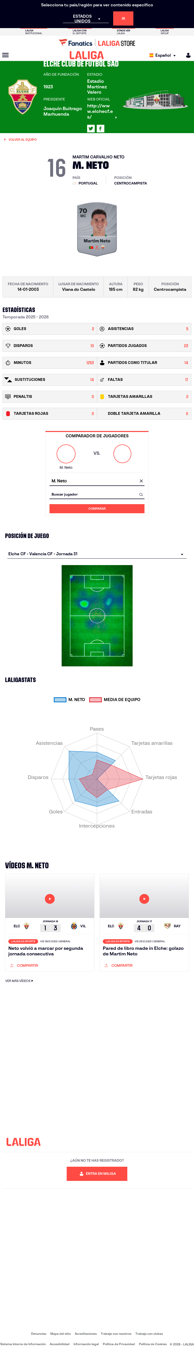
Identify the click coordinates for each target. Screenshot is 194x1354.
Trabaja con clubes (149, 1333)
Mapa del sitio (60, 1333)
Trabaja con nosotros (116, 1333)
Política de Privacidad (119, 1344)
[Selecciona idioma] (164, 55)
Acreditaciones (86, 1333)
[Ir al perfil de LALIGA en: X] (91, 128)
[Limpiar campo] (141, 481)
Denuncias (38, 1333)
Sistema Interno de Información (23, 1344)
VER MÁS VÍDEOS (19, 981)
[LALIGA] (87, 55)
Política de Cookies (153, 1344)
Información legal (86, 1344)
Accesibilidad (59, 1344)
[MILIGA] (186, 55)
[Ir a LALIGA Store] (97, 42)
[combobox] (97, 481)
